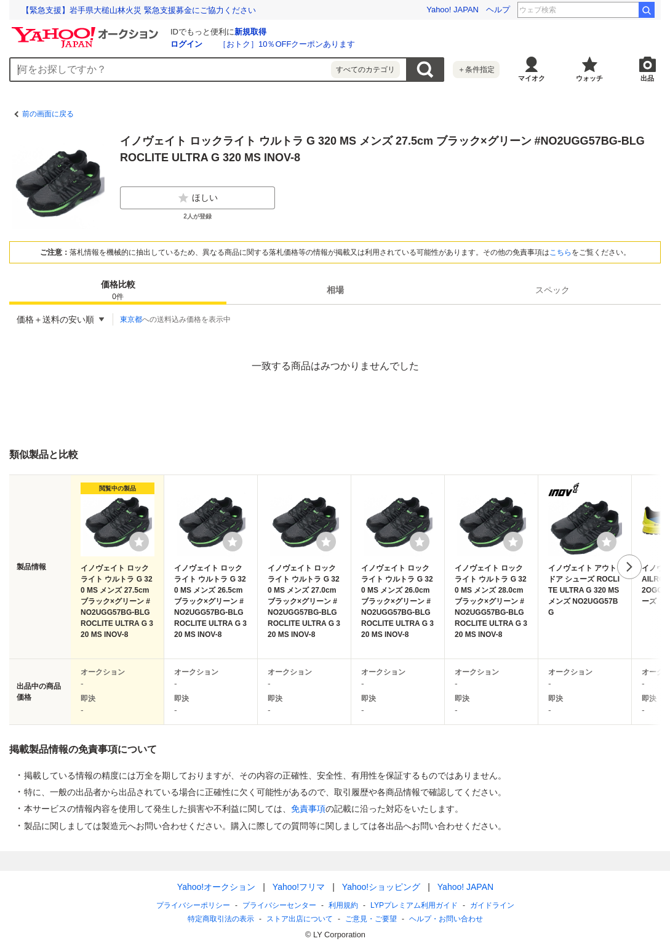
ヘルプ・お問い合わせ (446, 919)
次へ (629, 567)
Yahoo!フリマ (298, 887)
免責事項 (308, 809)
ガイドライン (491, 905)
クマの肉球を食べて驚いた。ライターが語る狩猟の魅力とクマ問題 (141, 10)
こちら (560, 252)
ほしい (197, 198)
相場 (335, 290)
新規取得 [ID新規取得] (250, 31)
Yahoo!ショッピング (380, 887)
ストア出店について (299, 919)
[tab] (117, 290)
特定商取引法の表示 (221, 919)
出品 (647, 78)
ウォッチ (589, 78)
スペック (552, 290)
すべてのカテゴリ (365, 69)
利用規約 (343, 905)
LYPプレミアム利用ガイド (414, 905)
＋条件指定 (476, 69)
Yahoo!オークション (216, 887)
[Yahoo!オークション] (86, 30)
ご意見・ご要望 (371, 919)
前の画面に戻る (48, 114)
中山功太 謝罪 (607, 10)
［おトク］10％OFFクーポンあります (286, 44)
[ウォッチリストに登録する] (139, 541)
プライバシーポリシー (193, 905)
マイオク (531, 78)
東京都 (131, 319)
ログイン (186, 44)
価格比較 (118, 290)
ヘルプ (498, 9)
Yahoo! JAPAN (452, 9)
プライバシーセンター (279, 905)
